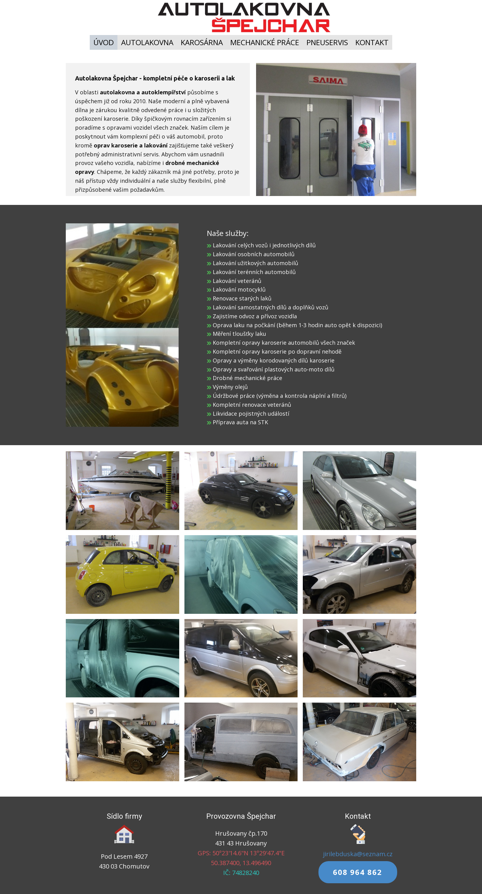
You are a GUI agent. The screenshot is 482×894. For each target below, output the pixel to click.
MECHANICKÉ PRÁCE (264, 42)
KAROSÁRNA (202, 42)
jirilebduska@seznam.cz (358, 854)
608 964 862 (357, 872)
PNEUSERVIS (327, 42)
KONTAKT (372, 42)
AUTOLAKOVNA (147, 42)
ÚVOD (103, 42)
